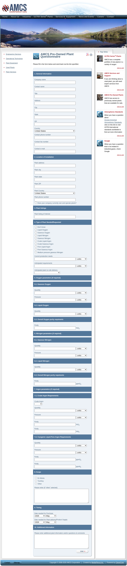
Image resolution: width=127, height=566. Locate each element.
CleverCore (120, 562)
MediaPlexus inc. (98, 562)
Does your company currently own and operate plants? (56, 203)
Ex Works (41, 478)
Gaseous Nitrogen (43, 238)
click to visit (120, 68)
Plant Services (11, 72)
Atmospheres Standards (113, 112)
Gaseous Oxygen (43, 233)
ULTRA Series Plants (112, 56)
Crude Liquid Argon (44, 241)
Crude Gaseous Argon (45, 244)
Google (107, 141)
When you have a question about (113, 116)
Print (91, 54)
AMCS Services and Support (112, 74)
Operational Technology (14, 59)
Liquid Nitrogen (42, 235)
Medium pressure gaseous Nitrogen (50, 252)
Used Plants (10, 67)
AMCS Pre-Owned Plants (113, 95)
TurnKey (41, 481)
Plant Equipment (12, 63)
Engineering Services (13, 54)
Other (40, 484)
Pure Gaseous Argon (44, 250)
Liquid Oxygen (42, 230)
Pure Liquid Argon (43, 247)
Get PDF (87, 54)
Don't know (41, 227)
